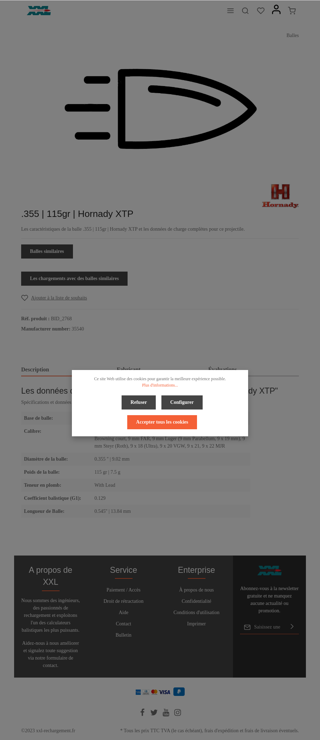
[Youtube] (166, 714)
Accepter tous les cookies (162, 422)
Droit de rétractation (124, 601)
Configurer (182, 402)
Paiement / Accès (123, 590)
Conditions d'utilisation (196, 612)
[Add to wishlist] (54, 298)
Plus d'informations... (160, 385)
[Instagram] (177, 714)
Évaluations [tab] (222, 369)
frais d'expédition (221, 730)
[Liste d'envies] (261, 11)
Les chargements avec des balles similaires (74, 278)
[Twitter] (154, 714)
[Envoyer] (292, 627)
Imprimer (196, 623)
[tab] (66, 370)
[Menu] (230, 11)
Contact (123, 623)
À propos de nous (196, 590)
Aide (123, 612)
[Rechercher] (245, 11)
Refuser (138, 402)
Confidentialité (196, 601)
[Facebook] (143, 714)
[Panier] (292, 11)
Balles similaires (47, 251)
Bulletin (123, 635)
